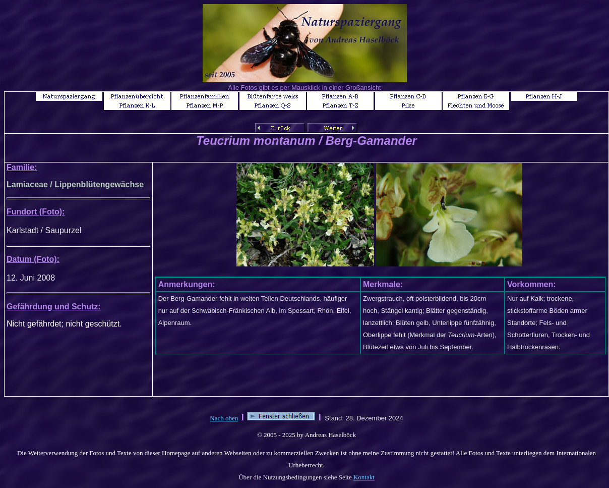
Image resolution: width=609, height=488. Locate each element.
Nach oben (224, 418)
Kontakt (364, 477)
